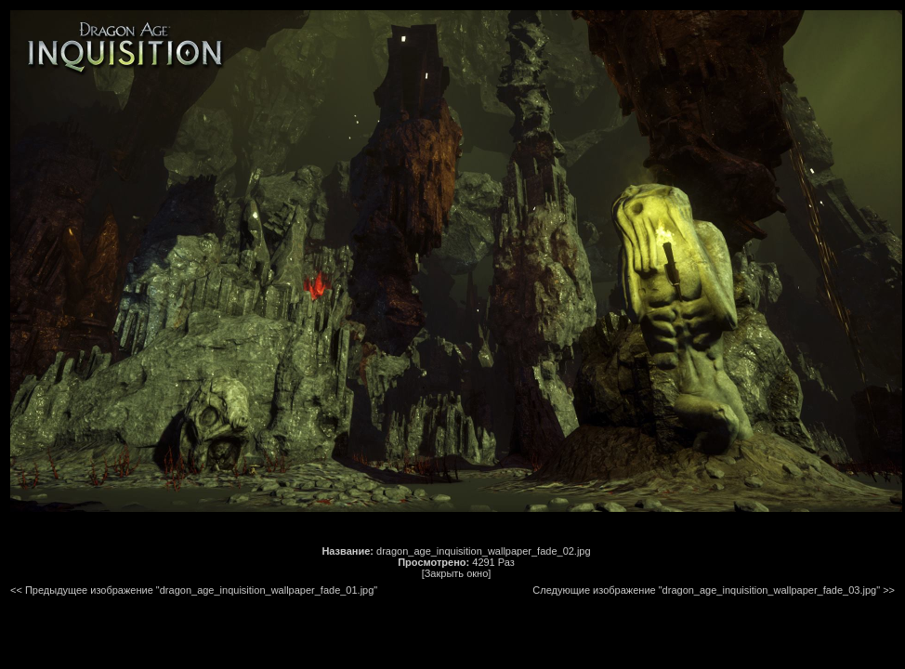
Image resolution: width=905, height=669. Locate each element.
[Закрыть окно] (457, 573)
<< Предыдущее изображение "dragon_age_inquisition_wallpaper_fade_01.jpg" (193, 590)
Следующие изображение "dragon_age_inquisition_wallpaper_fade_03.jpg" (706, 590)
